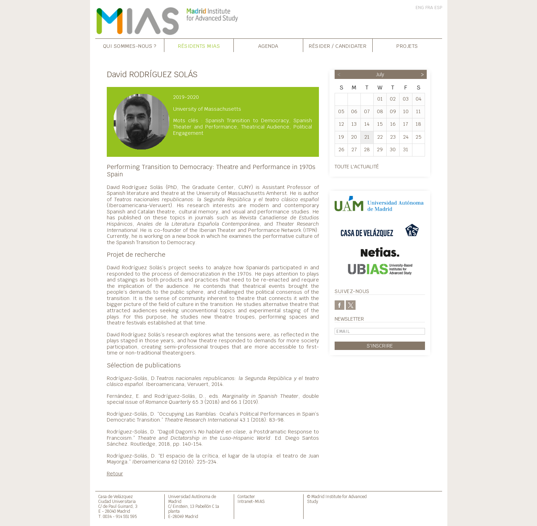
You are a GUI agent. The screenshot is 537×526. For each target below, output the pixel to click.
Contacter (246, 496)
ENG (420, 7)
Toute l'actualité (357, 166)
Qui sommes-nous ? (130, 46)
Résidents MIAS (199, 46)
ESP (438, 7)
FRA (429, 7)
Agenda (268, 46)
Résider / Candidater (337, 46)
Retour (115, 473)
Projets (407, 46)
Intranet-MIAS (251, 501)
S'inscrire (380, 345)
